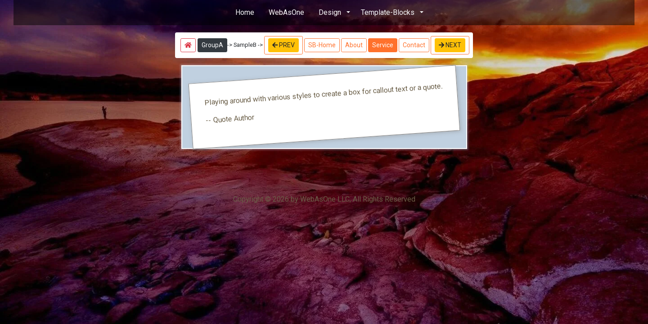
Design (330, 12)
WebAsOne (286, 12)
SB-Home (322, 45)
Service (382, 45)
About (354, 45)
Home (245, 12)
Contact (414, 45)
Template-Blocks (387, 12)
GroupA (212, 45)
